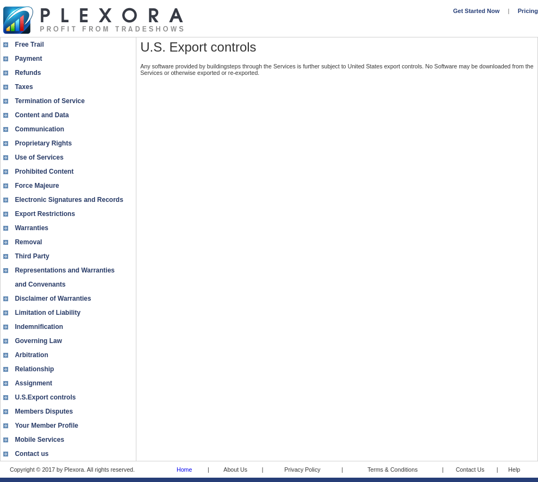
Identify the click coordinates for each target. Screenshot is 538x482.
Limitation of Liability (47, 312)
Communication (39, 129)
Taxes (24, 87)
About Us (235, 469)
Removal (28, 242)
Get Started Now (476, 11)
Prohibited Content (44, 171)
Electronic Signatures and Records (69, 200)
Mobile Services (39, 439)
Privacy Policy (302, 469)
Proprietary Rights (43, 143)
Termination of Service (49, 101)
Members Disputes (44, 411)
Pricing (528, 11)
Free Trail (29, 44)
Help (514, 469)
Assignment (33, 383)
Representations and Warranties (65, 270)
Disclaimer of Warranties (53, 298)
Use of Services (39, 157)
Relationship (34, 369)
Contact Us (470, 469)
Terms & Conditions (392, 469)
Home (184, 469)
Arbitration (31, 355)
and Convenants (40, 284)
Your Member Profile (46, 425)
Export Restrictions (45, 214)
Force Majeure (37, 185)
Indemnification (39, 327)
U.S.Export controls (45, 397)
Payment (28, 58)
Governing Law (38, 341)
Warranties (31, 228)
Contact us (31, 454)
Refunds (28, 73)
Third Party (32, 256)
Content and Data (41, 115)
